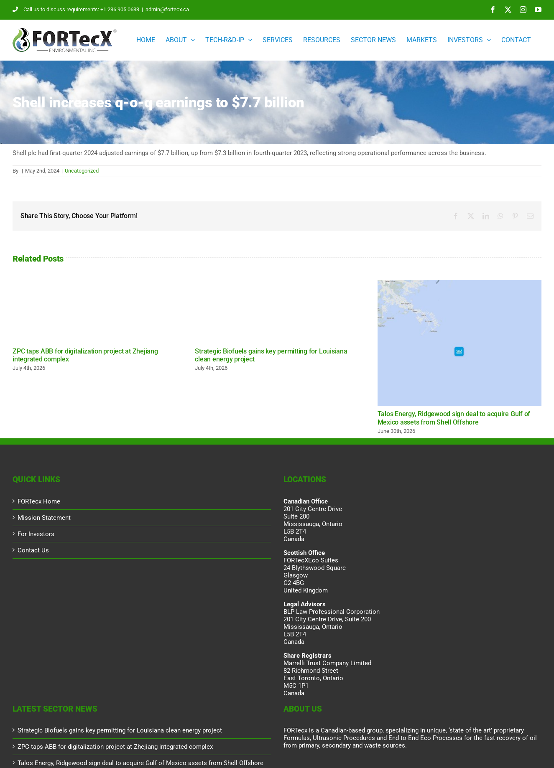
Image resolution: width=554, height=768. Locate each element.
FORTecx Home (39, 501)
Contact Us (33, 550)
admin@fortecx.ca (167, 9)
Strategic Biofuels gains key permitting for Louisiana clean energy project (120, 730)
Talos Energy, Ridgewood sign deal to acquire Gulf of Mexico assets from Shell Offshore (454, 418)
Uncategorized (82, 171)
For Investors (36, 534)
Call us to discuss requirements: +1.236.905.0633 (76, 9)
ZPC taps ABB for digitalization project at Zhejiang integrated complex (115, 746)
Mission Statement (44, 517)
